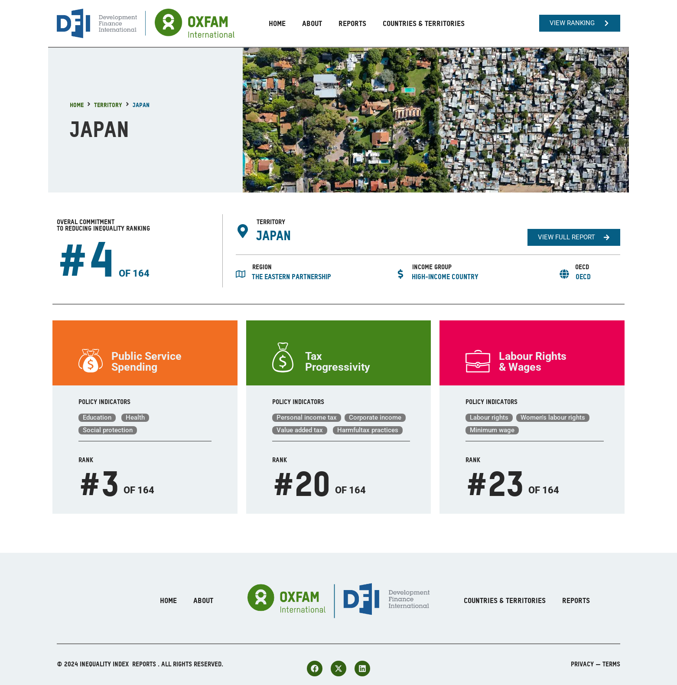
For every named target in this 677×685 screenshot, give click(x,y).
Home (277, 23)
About (312, 23)
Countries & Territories (424, 23)
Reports (352, 23)
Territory (108, 104)
